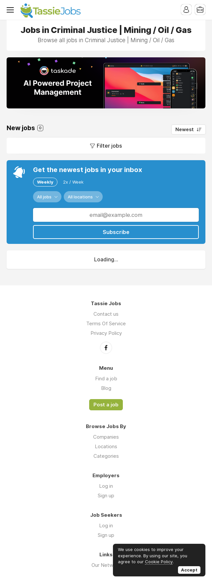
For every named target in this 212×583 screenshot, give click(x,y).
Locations (106, 446)
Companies (106, 437)
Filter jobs (109, 145)
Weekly (45, 182)
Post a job (106, 405)
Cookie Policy (159, 561)
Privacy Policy (106, 333)
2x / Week (73, 182)
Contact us (106, 314)
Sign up (106, 495)
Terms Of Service (106, 323)
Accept (189, 569)
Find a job (106, 378)
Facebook (106, 347)
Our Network (106, 565)
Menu (12, 10)
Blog (106, 388)
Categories (106, 456)
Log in (106, 486)
